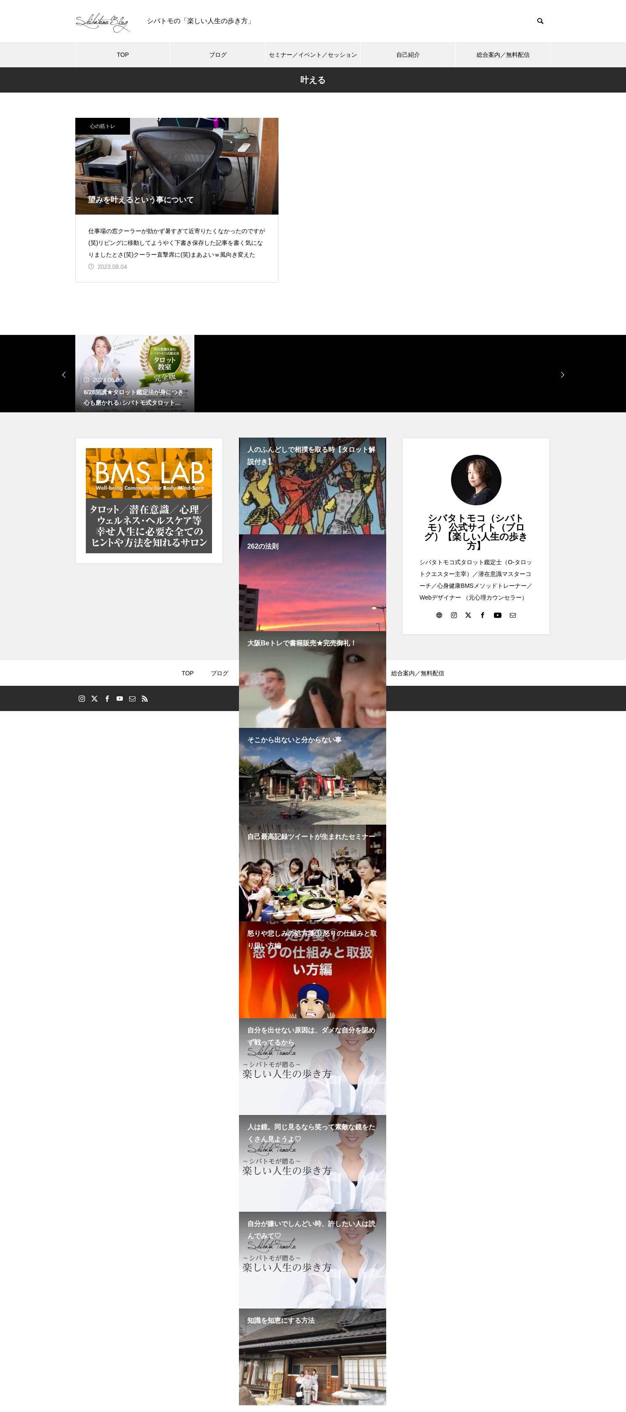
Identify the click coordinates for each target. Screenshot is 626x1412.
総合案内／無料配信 (503, 54)
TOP (123, 54)
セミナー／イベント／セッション (313, 54)
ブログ (218, 54)
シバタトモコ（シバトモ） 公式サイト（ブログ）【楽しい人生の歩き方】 (476, 539)
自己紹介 (408, 54)
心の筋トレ (102, 126)
